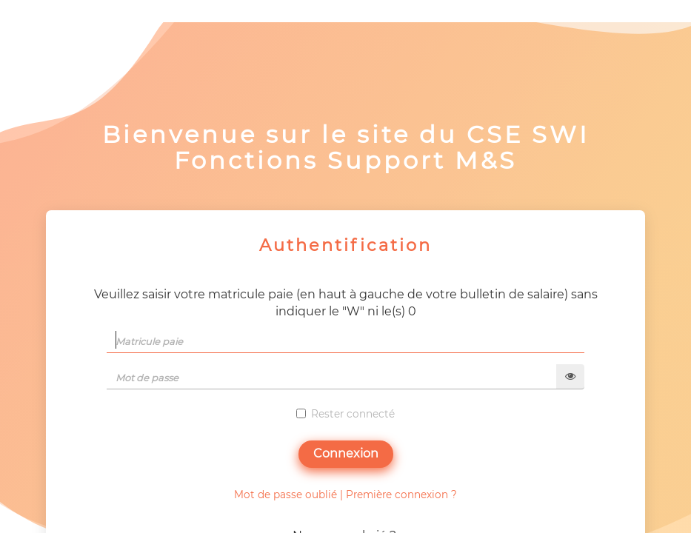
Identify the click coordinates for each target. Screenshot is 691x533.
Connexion (345, 453)
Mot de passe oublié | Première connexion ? (345, 494)
